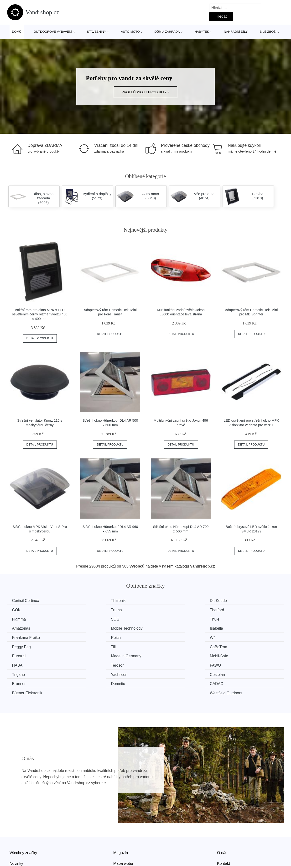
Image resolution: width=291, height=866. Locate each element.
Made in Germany (241, 637)
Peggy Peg (235, 628)
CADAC (91, 663)
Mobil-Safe (22, 645)
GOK (230, 601)
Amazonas (93, 618)
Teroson (162, 645)
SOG (230, 610)
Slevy (14, 845)
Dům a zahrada (167, 31)
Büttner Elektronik (170, 663)
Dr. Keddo (163, 601)
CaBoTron (92, 637)
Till (15, 637)
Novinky (16, 834)
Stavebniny (96, 31)
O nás (222, 823)
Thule (18, 618)
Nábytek (202, 31)
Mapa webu (123, 834)
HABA (89, 645)
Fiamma (162, 610)
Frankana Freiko (27, 628)
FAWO (231, 645)
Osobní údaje (124, 845)
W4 (158, 628)
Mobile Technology (171, 618)
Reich (89, 628)
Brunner (233, 655)
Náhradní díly (235, 31)
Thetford (91, 610)
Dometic (20, 663)
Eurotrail (162, 637)
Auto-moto (130, 31)
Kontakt (223, 834)
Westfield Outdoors (242, 663)
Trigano (19, 655)
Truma (18, 610)
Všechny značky (23, 823)
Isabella (232, 618)
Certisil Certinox (26, 601)
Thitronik (91, 601)
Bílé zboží (268, 31)
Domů (16, 31)
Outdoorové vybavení (53, 31)
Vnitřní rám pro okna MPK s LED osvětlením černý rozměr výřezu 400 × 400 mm (39, 314)
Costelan (162, 655)
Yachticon (92, 655)
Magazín (120, 823)
